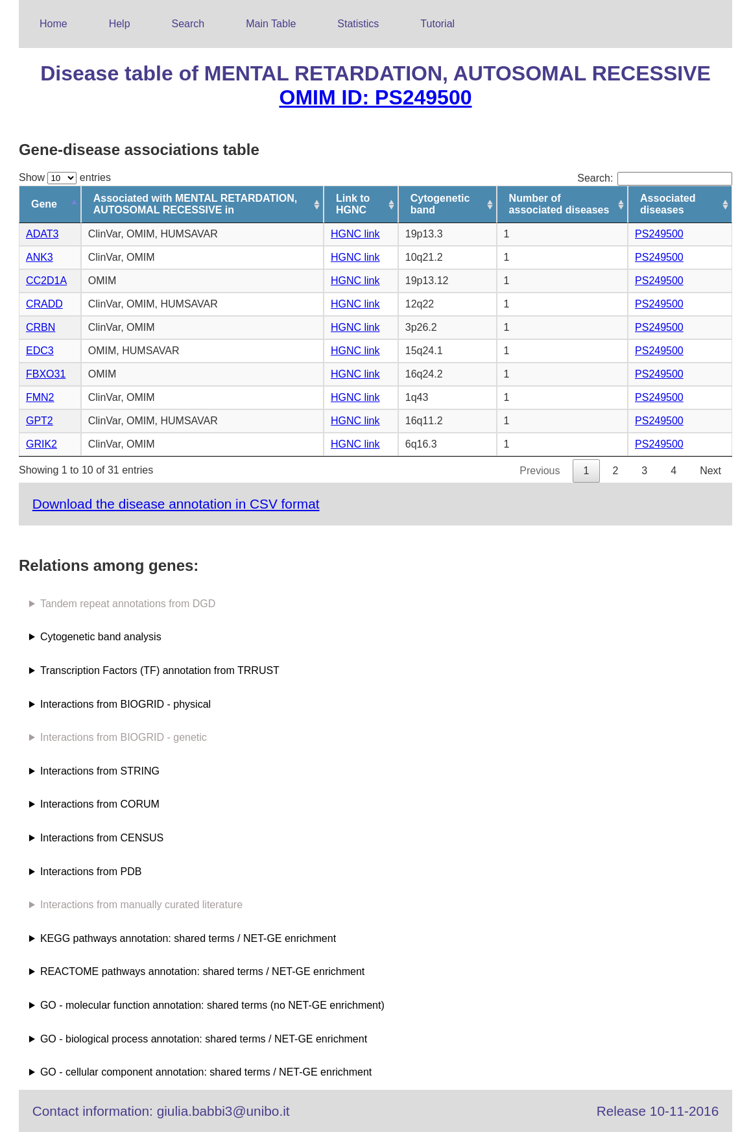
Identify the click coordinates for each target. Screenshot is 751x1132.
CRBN (40, 327)
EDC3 (40, 350)
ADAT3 (42, 233)
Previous (539, 470)
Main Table (271, 23)
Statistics (358, 23)
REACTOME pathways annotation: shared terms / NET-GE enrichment (202, 971)
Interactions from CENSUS (101, 837)
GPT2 (39, 420)
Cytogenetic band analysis (100, 636)
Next (710, 470)
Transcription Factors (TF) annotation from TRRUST (160, 670)
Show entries (65, 177)
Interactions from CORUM (100, 804)
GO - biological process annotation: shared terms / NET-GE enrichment (203, 1038)
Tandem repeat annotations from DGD (127, 603)
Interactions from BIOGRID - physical (125, 704)
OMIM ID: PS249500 (376, 97)
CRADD (44, 303)
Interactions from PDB (91, 871)
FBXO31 (46, 373)
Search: (654, 178)
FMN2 (40, 397)
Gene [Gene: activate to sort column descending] (44, 204)
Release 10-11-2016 (658, 1110)
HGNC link (355, 233)
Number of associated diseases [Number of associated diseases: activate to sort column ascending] (559, 204)
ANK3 (39, 257)
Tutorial (437, 23)
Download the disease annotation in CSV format (176, 503)
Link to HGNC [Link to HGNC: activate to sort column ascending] (353, 204)
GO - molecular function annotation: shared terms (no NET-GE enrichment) (212, 1005)
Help (119, 23)
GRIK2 (41, 444)
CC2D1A (46, 280)
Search (188, 23)
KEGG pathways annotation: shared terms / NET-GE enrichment (188, 938)
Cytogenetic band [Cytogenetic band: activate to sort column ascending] (440, 204)
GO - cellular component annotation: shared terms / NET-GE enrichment (206, 1072)
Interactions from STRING (100, 771)
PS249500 (659, 233)
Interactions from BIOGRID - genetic (123, 737)
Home (53, 23)
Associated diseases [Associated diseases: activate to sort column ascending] (667, 204)
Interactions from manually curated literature (141, 904)
